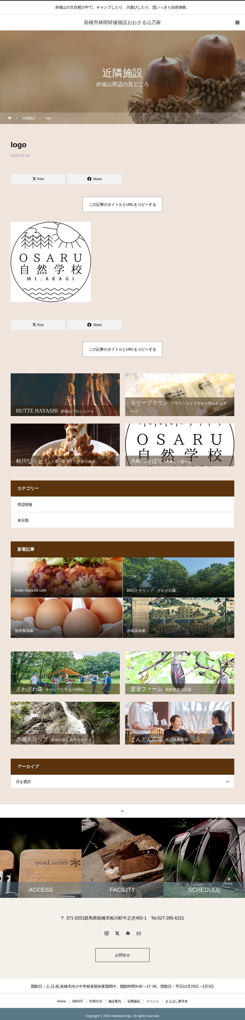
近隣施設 (133, 1001)
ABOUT (77, 1001)
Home (61, 1001)
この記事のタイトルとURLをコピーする (122, 204)
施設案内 (114, 1001)
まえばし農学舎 (176, 1001)
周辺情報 (24, 504)
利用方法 (95, 1001)
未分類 (23, 520)
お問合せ (122, 955)
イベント (152, 1001)
